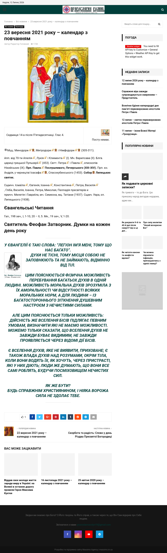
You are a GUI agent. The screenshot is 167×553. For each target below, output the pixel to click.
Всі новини (9, 27)
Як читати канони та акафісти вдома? (131, 255)
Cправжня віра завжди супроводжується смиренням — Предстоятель (139, 94)
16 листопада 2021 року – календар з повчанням (56, 482)
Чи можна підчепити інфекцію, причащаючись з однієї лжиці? (152, 258)
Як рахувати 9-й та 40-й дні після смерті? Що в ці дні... (131, 226)
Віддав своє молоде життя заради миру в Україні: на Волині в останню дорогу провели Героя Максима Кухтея (20, 487)
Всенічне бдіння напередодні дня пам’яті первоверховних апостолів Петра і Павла (141, 108)
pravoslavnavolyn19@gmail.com (94, 524)
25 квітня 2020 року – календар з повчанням (91, 482)
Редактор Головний (20, 44)
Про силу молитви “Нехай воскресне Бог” (152, 225)
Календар (19, 27)
